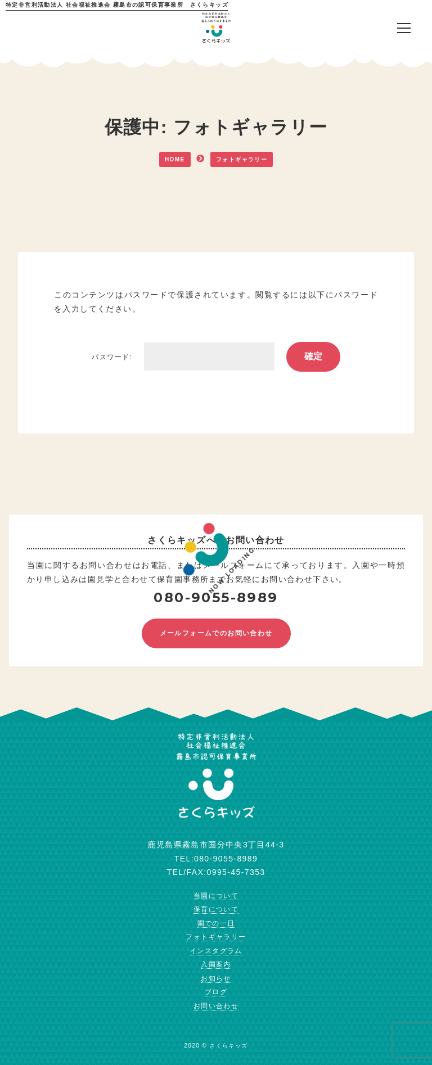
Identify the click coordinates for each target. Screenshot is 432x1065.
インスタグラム (216, 951)
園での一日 (216, 923)
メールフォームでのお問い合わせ (216, 633)
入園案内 (216, 964)
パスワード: (183, 357)
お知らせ (216, 978)
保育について (216, 909)
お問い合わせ (216, 1006)
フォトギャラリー (216, 937)
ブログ (216, 992)
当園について (216, 896)
